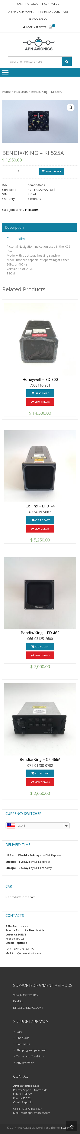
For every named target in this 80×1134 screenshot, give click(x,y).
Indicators (21, 92)
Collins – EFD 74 (40, 506)
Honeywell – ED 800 (40, 379)
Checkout (33, 3)
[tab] (39, 227)
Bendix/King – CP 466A (40, 759)
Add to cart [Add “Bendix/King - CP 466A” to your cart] (42, 773)
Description (14, 227)
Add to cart (53, 171)
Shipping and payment (21, 11)
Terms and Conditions (54, 11)
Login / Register (36, 27)
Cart (20, 3)
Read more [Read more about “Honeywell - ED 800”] (42, 393)
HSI (21, 210)
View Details (42, 402)
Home (6, 92)
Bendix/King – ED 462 (40, 633)
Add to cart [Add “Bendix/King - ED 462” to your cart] (42, 646)
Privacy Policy (38, 19)
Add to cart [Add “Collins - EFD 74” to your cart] (42, 520)
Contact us (51, 3)
